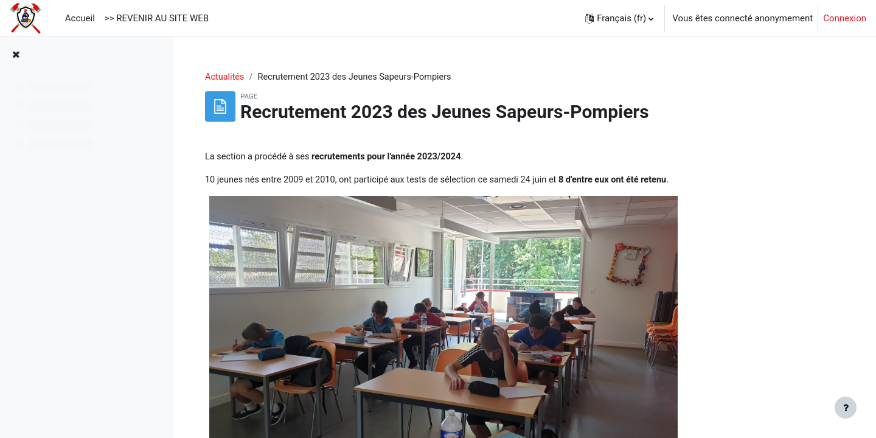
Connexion (844, 18)
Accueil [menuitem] (80, 18)
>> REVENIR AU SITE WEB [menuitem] (157, 18)
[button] (619, 18)
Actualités (297, 77)
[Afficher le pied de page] (846, 408)
